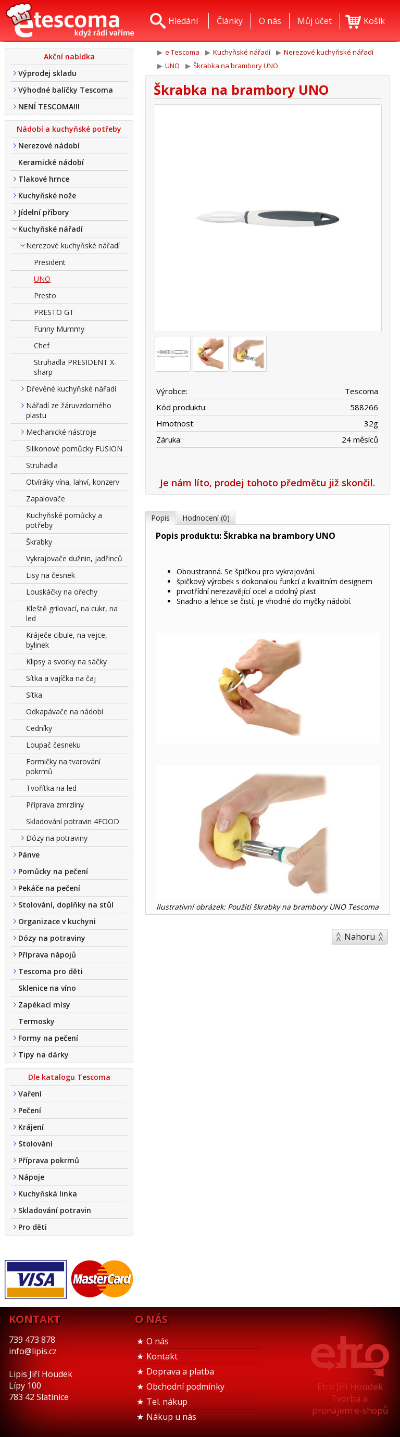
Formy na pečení (48, 1038)
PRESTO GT (54, 312)
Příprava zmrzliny (55, 805)
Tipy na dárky (43, 1055)
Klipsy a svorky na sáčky (66, 661)
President (50, 262)
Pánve (29, 855)
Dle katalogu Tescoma (69, 1077)
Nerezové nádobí (49, 145)
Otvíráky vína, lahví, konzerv (72, 482)
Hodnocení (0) (206, 518)
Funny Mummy (59, 329)
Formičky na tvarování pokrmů (63, 766)
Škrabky (39, 542)
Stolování (35, 1144)
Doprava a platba (180, 1371)
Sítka (34, 695)
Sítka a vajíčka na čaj (61, 678)
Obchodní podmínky (185, 1386)
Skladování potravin (54, 1210)
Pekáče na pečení (49, 888)
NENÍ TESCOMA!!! (49, 106)
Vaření (30, 1094)
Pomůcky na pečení (53, 871)
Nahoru (359, 936)
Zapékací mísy (44, 1005)
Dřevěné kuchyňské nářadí (71, 389)
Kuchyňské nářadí (50, 229)
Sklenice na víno (47, 988)
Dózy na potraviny (57, 838)
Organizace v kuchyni (57, 921)
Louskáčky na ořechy (61, 592)
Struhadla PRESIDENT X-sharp (75, 367)
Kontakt (162, 1356)
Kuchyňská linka (47, 1194)
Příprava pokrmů (48, 1160)
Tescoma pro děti (50, 971)
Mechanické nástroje (61, 432)
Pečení (29, 1110)
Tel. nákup (167, 1401)
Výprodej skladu (47, 73)
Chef (41, 345)
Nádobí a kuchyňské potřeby (69, 129)
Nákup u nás (171, 1416)
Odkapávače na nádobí (64, 711)
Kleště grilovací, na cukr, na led (72, 613)
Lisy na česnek (50, 575)
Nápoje (31, 1177)
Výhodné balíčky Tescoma (65, 90)
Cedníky (39, 728)
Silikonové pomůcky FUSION (74, 448)
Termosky (36, 1021)
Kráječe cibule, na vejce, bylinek (66, 640)
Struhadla (42, 465)
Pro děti (32, 1227)
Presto (45, 295)
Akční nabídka (69, 56)
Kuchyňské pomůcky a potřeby (64, 520)
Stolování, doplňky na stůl (66, 905)
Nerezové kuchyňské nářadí (73, 245)
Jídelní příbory (43, 212)
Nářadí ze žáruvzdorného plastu (68, 410)
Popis (160, 518)
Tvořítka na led (51, 788)
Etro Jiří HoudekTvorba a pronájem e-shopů (350, 1398)
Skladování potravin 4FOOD (72, 821)
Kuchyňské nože (47, 195)
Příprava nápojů (47, 955)
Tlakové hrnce (43, 179)
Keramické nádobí (51, 162)
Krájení (31, 1127)
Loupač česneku (53, 745)
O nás (157, 1341)
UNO (42, 279)
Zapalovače (45, 498)
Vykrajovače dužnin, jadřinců (74, 558)
